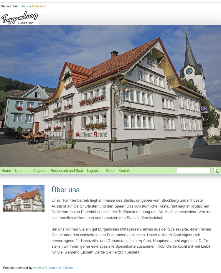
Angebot (40, 171)
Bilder (110, 171)
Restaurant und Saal (66, 171)
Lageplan (94, 171)
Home (25, 6)
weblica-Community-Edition (53, 267)
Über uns (38, 6)
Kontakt (124, 171)
